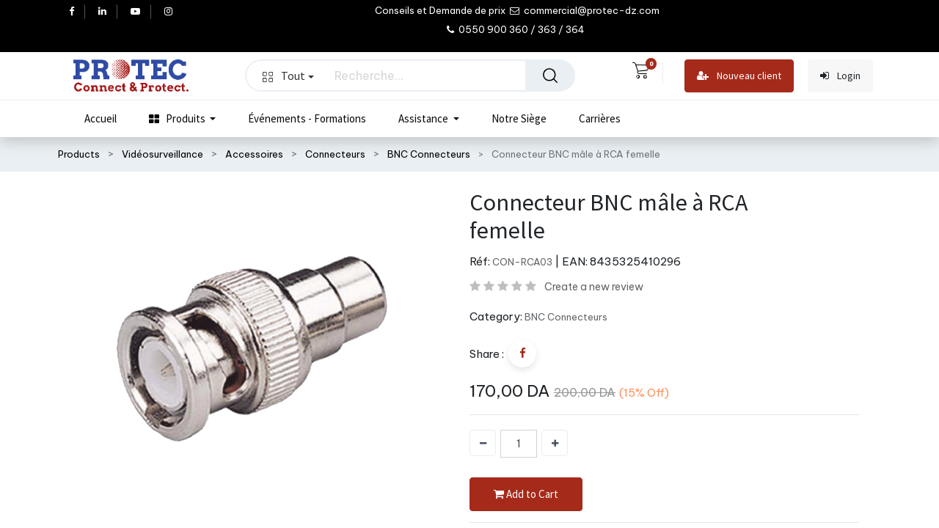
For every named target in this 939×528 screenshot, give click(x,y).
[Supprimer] (483, 443)
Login (840, 76)
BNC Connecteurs (428, 154)
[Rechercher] (550, 75)
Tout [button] (288, 75)
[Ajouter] (554, 443)
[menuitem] (100, 118)
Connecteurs (335, 154)
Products (79, 154)
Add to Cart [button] (526, 494)
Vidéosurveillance (162, 154)
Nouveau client (739, 76)
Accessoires (254, 154)
